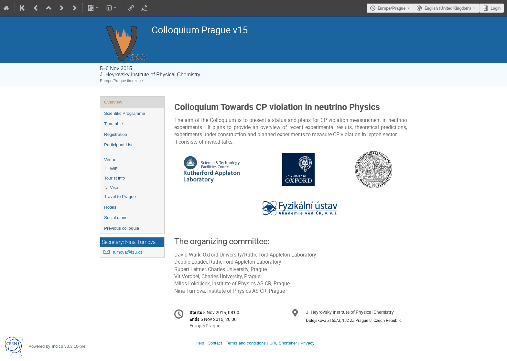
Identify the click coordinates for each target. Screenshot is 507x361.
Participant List (118, 144)
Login (496, 8)
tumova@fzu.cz (128, 252)
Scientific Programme (124, 113)
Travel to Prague (120, 196)
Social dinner (116, 217)
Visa (114, 187)
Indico (57, 346)
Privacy (307, 343)
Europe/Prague (391, 8)
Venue (110, 159)
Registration (115, 134)
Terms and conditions (246, 343)
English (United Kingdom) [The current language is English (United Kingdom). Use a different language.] (448, 8)
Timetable (113, 123)
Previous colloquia (121, 228)
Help (200, 343)
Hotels (110, 207)
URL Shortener (283, 343)
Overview (113, 102)
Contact (215, 343)
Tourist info (114, 178)
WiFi (114, 168)
